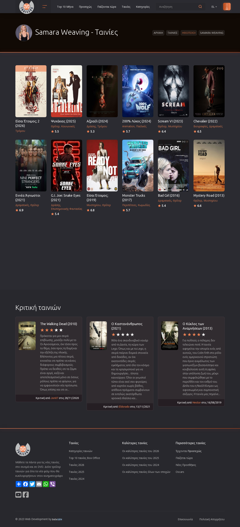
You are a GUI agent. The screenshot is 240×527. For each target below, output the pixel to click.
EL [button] (215, 6)
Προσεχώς (85, 6)
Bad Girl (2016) (169, 195)
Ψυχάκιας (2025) (63, 121)
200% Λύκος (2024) (136, 121)
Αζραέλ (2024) (97, 121)
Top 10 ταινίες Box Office (84, 458)
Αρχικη (158, 32)
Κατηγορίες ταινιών (80, 451)
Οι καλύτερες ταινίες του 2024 (140, 465)
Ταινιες (172, 32)
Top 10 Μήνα (65, 6)
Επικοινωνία (185, 519)
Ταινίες (126, 6)
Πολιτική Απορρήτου (212, 519)
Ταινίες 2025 (76, 472)
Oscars (180, 472)
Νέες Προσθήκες (186, 465)
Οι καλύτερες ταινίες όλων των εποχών (146, 472)
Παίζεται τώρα (184, 458)
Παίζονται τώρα (106, 6)
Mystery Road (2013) (209, 195)
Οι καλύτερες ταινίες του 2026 (140, 451)
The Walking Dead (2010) (58, 324)
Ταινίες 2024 (76, 479)
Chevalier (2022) (206, 121)
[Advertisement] (120, 244)
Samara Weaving (211, 32)
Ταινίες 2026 (76, 465)
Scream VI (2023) (170, 121)
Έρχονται (189, 451)
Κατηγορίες (143, 6)
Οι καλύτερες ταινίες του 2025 (140, 458)
